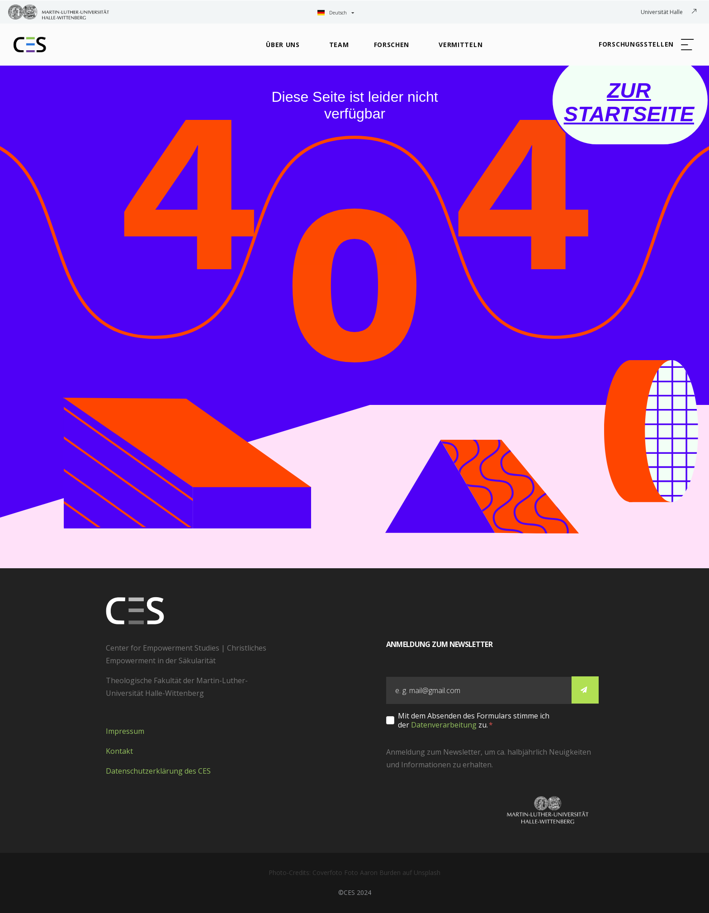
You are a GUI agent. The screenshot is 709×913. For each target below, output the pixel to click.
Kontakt (119, 751)
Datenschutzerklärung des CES (158, 771)
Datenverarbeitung (444, 725)
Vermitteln (460, 44)
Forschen (392, 44)
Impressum (125, 731)
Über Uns (283, 44)
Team (339, 44)
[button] (645, 45)
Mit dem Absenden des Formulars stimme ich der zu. (473, 720)
